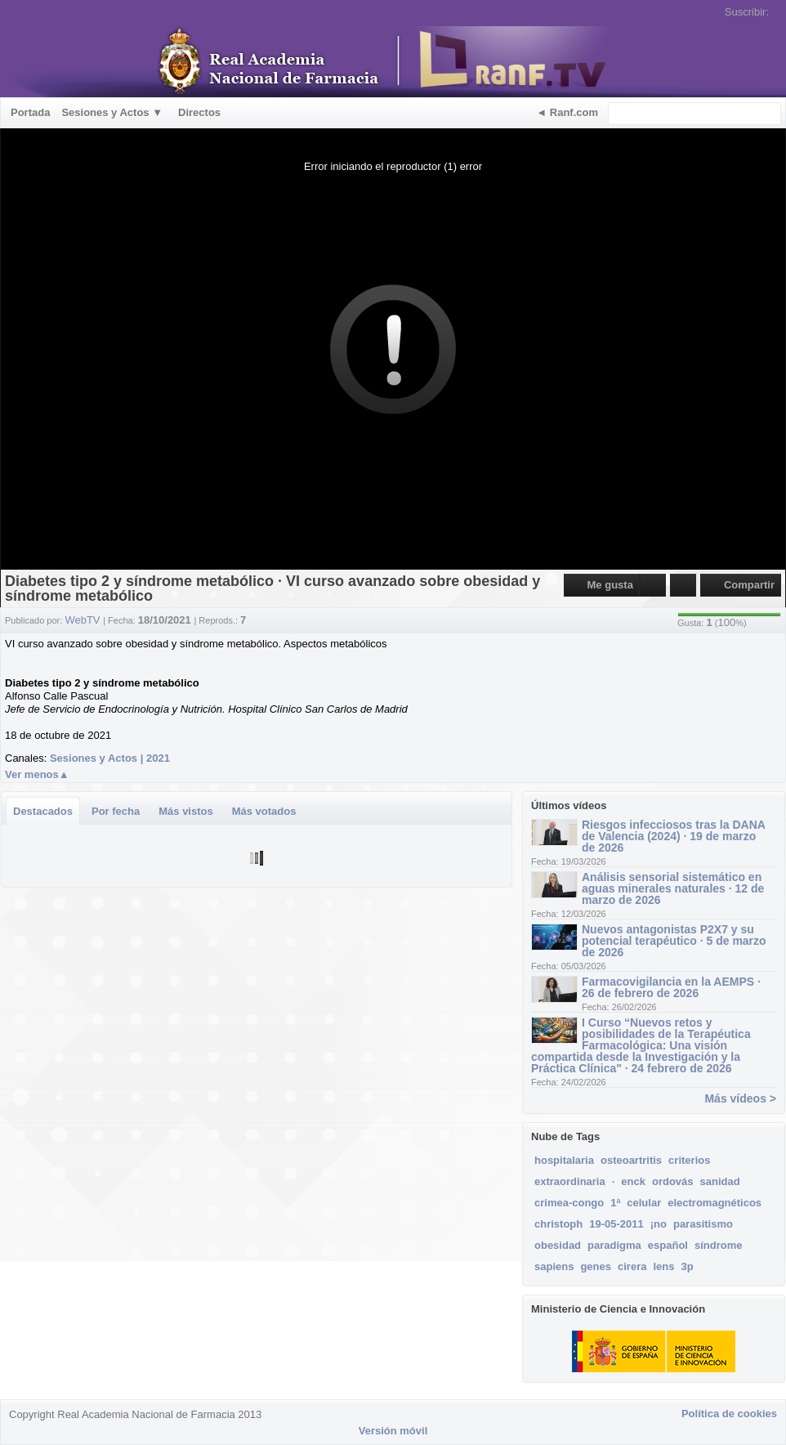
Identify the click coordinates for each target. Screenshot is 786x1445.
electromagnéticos (714, 1203)
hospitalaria (564, 1160)
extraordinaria (569, 1181)
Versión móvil (393, 1431)
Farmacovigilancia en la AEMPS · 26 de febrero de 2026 (671, 987)
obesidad (557, 1245)
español (668, 1245)
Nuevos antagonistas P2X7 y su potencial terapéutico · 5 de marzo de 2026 (674, 941)
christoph (558, 1224)
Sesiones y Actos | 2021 (110, 758)
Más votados (264, 811)
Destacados (43, 811)
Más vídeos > (740, 1098)
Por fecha (116, 811)
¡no (658, 1224)
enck (633, 1181)
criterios (689, 1160)
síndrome (718, 1245)
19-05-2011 (616, 1224)
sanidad (720, 1181)
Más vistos (185, 811)
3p (687, 1266)
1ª (615, 1203)
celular (644, 1203)
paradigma (614, 1245)
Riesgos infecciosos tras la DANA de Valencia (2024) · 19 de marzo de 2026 (673, 836)
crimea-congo (569, 1203)
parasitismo (703, 1224)
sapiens (554, 1266)
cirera (632, 1266)
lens (663, 1266)
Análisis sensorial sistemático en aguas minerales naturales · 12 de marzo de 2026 (673, 888)
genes (595, 1266)
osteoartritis (631, 1160)
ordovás (673, 1181)
